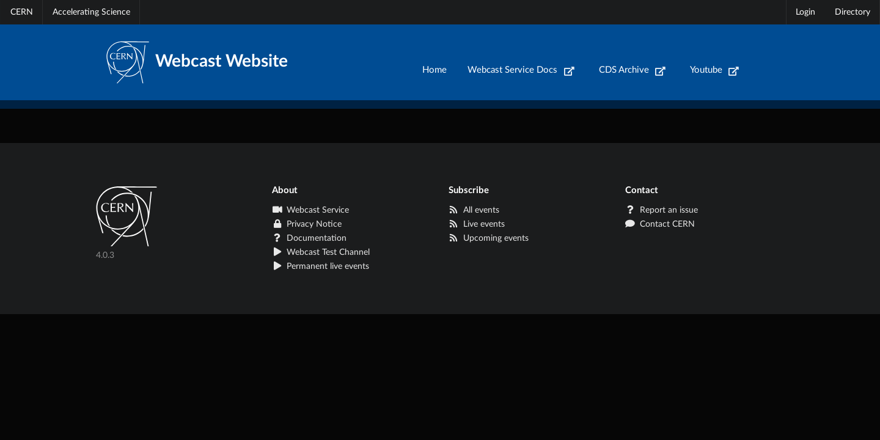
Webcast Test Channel (321, 252)
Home (434, 70)
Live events (477, 224)
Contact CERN (660, 224)
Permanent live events (320, 266)
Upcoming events (489, 238)
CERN (21, 12)
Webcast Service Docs (521, 70)
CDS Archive (632, 70)
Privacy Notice (307, 224)
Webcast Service (310, 210)
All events (474, 210)
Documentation (309, 238)
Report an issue (661, 210)
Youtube (714, 70)
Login (805, 12)
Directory (852, 12)
